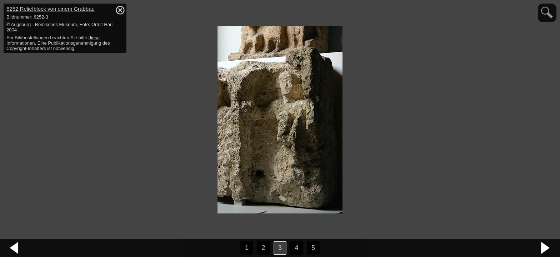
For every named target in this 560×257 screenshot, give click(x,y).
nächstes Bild (545, 248)
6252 (50, 9)
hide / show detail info (120, 10)
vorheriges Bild (14, 248)
